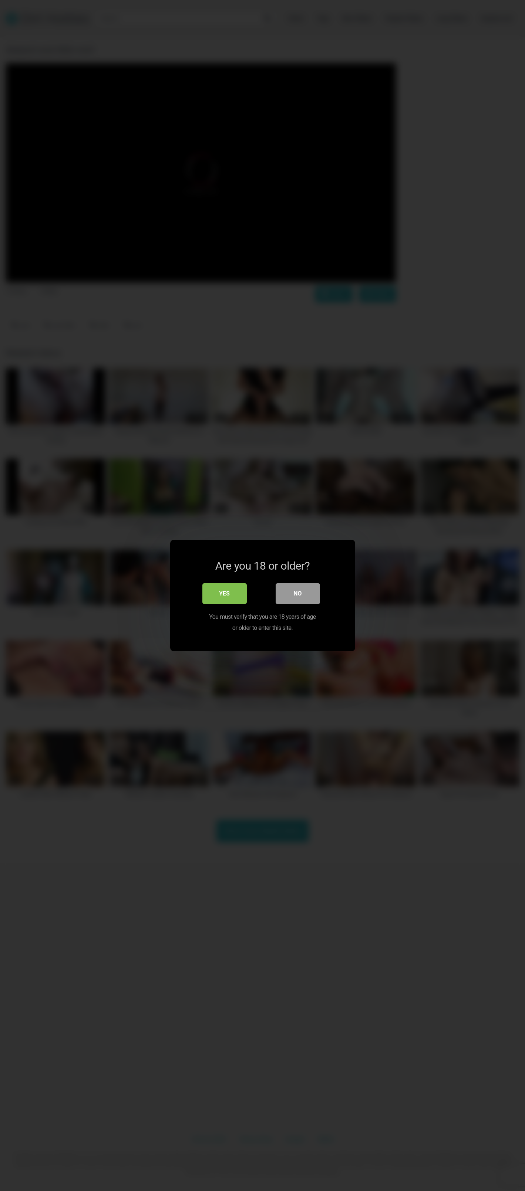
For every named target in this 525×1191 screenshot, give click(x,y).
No (297, 593)
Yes (224, 593)
